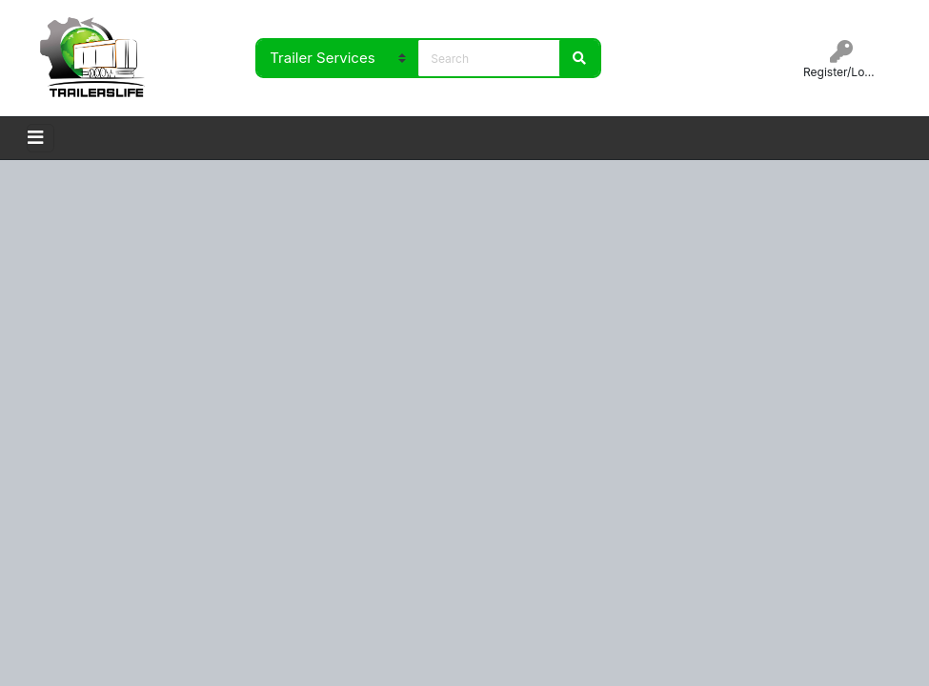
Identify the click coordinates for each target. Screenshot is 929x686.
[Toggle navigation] (40, 137)
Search (579, 58)
